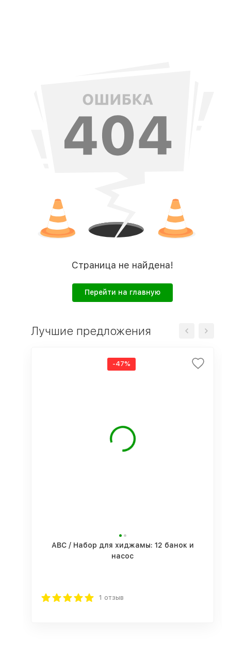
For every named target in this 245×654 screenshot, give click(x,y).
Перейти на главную (122, 292)
